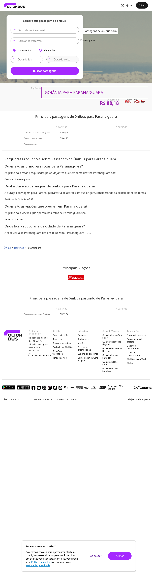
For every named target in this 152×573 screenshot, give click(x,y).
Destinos (82, 335)
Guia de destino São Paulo (112, 336)
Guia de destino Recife (110, 363)
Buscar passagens (44, 71)
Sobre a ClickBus (61, 335)
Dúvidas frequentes (136, 335)
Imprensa (58, 339)
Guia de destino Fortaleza (110, 370)
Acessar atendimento (41, 355)
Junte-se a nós (60, 357)
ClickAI (130, 363)
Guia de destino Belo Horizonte (112, 350)
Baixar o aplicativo (62, 343)
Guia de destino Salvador (110, 356)
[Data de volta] (62, 59)
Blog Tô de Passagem (58, 352)
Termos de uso (71, 399)
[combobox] (45, 30)
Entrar (141, 5)
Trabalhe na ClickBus (63, 347)
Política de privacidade (41, 399)
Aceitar (120, 555)
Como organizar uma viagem (88, 359)
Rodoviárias (83, 339)
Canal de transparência (133, 354)
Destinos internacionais (134, 347)
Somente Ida (24, 50)
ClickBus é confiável (136, 359)
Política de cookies (57, 399)
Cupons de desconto (88, 353)
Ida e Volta (49, 50)
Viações (81, 343)
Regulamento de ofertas (135, 340)
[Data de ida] (27, 59)
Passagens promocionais (84, 348)
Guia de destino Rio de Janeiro (111, 343)
